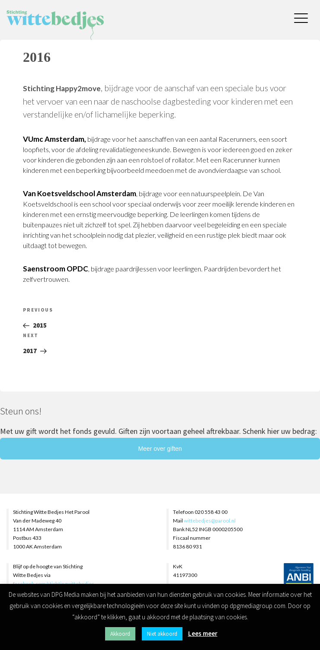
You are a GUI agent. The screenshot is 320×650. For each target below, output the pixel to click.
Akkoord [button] (120, 633)
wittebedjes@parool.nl (210, 520)
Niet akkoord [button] (162, 633)
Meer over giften (160, 448)
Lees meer (203, 633)
